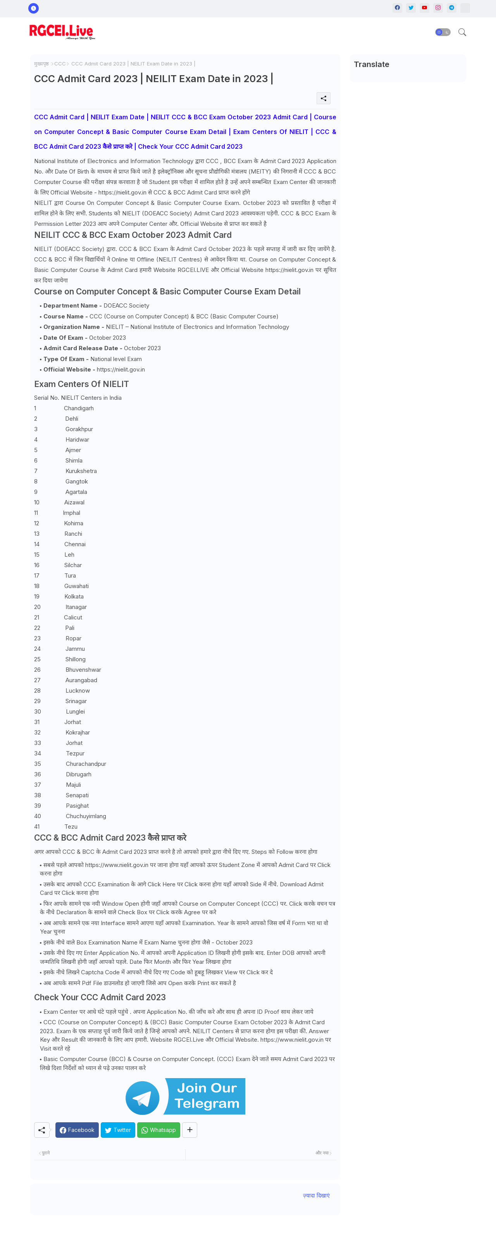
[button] (443, 32)
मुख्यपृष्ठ (41, 63)
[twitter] (411, 8)
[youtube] (424, 8)
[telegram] (451, 8)
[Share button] (189, 1130)
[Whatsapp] (465, 8)
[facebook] (397, 8)
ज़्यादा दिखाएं (316, 1195)
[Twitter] (118, 1130)
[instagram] (438, 8)
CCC (60, 63)
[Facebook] (77, 1130)
